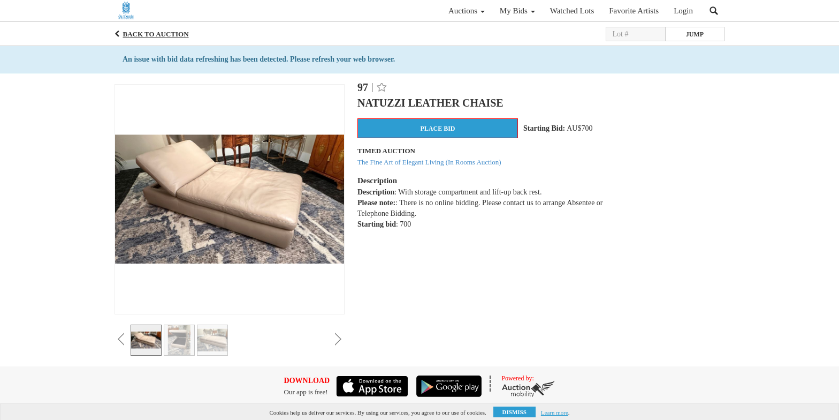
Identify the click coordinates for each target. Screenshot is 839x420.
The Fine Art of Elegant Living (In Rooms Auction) (429, 162)
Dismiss (514, 412)
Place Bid (437, 128)
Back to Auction (156, 34)
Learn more (554, 412)
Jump (695, 34)
